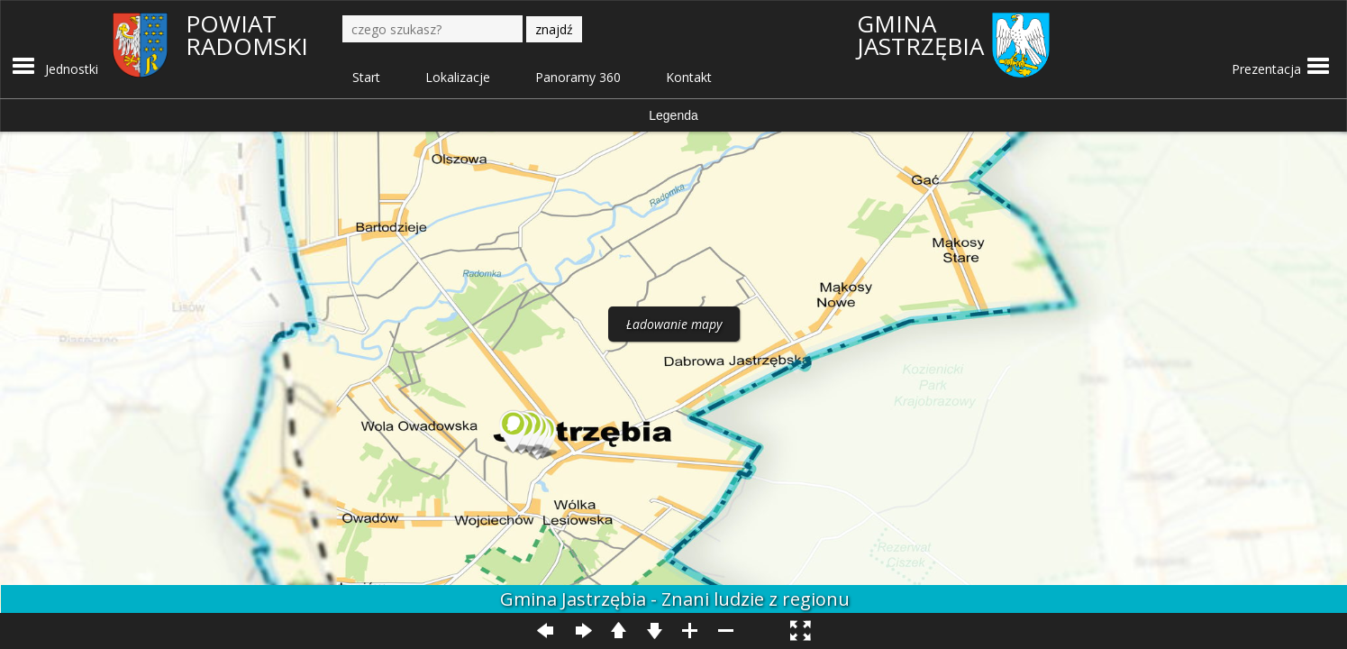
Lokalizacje (457, 77)
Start (366, 77)
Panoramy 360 (578, 77)
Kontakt (689, 77)
